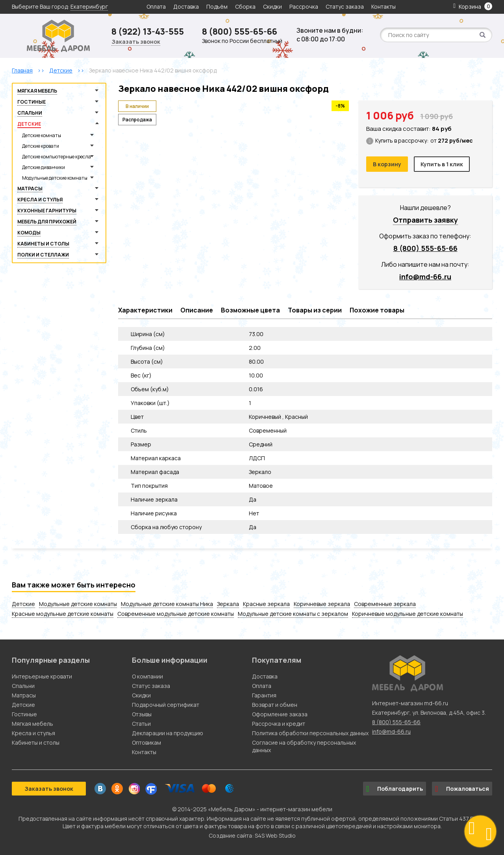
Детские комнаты (41, 135)
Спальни (29, 113)
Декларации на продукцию (167, 733)
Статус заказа (345, 6)
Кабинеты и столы (43, 243)
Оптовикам (146, 742)
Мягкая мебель (37, 90)
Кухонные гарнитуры (46, 210)
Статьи (141, 723)
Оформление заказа (280, 714)
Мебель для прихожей (46, 221)
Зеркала (228, 604)
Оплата (156, 6)
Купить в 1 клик (442, 164)
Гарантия (264, 695)
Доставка (186, 6)
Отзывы (142, 714)
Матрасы (30, 188)
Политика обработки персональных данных (310, 733)
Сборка (245, 6)
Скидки (273, 6)
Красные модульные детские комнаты (62, 613)
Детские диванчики (43, 167)
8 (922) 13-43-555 (147, 31)
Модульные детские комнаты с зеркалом (293, 613)
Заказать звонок (135, 41)
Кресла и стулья (40, 199)
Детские (29, 124)
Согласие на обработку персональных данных (304, 746)
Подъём (217, 6)
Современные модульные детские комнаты (175, 613)
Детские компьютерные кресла (56, 156)
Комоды (29, 232)
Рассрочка (303, 6)
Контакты (383, 6)
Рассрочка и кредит (278, 723)
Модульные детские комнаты (54, 178)
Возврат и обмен (274, 704)
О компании (147, 676)
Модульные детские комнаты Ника (167, 604)
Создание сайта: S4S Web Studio (252, 835)
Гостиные (31, 102)
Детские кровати (40, 146)
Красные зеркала (266, 604)
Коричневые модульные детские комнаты (407, 613)
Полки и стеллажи (43, 254)
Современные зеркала (385, 604)
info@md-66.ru (425, 276)
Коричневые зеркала (322, 604)
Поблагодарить (394, 789)
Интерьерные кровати (42, 676)
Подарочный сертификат (165, 704)
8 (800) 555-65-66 (239, 31)
